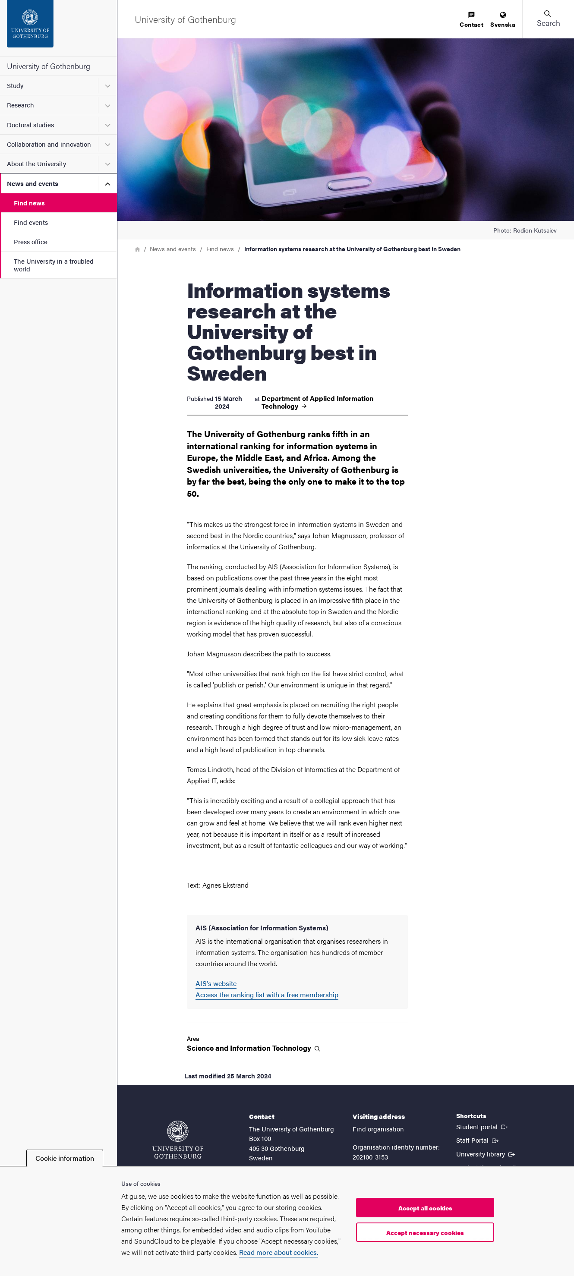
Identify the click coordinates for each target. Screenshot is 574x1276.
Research (20, 104)
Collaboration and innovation (49, 143)
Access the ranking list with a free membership (267, 994)
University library (486, 1153)
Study (15, 85)
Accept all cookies (425, 1208)
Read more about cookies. (278, 1252)
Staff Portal (478, 1139)
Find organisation (378, 1128)
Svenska (502, 20)
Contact (471, 20)
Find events (31, 222)
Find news (29, 202)
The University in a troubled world (54, 264)
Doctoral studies (30, 124)
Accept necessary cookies (425, 1232)
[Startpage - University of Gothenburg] (58, 28)
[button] (548, 19)
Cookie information (64, 1158)
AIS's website (216, 983)
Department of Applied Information (317, 402)
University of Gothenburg (48, 65)
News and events (32, 183)
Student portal (482, 1126)
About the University (36, 163)
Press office (30, 241)
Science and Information (253, 1048)
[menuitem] (471, 20)
